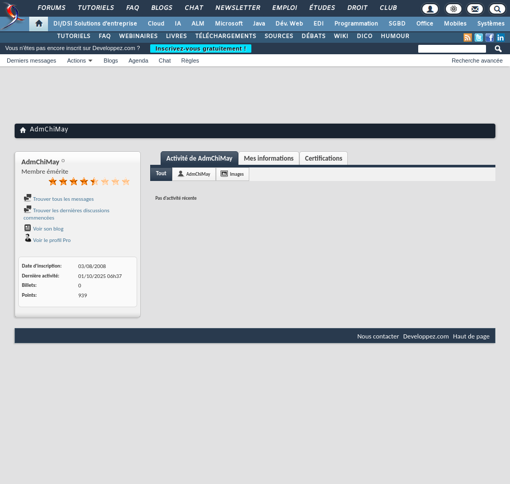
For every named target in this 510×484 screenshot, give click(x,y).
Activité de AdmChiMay (199, 158)
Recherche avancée (477, 60)
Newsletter (237, 8)
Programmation (356, 24)
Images (237, 174)
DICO (364, 36)
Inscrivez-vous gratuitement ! (200, 48)
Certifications (323, 158)
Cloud (156, 24)
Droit (357, 8)
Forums (51, 8)
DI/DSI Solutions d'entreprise (95, 24)
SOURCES (278, 36)
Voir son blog (43, 228)
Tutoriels (95, 8)
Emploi (284, 8)
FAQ (132, 8)
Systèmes (491, 24)
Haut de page (471, 336)
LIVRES (176, 36)
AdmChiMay (198, 174)
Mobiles (455, 24)
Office (424, 24)
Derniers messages (31, 60)
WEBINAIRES (138, 36)
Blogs (161, 8)
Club (387, 8)
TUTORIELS (73, 36)
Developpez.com (426, 336)
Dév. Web (289, 24)
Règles (190, 60)
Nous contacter (378, 336)
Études (321, 8)
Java (259, 24)
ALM (197, 24)
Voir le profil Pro (47, 240)
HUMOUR (395, 36)
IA (178, 24)
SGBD (397, 24)
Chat (193, 8)
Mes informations (269, 158)
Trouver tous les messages (58, 199)
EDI (318, 24)
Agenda (138, 60)
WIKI (341, 36)
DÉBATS (313, 36)
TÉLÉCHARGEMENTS (225, 36)
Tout (161, 173)
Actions (76, 60)
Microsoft (228, 24)
